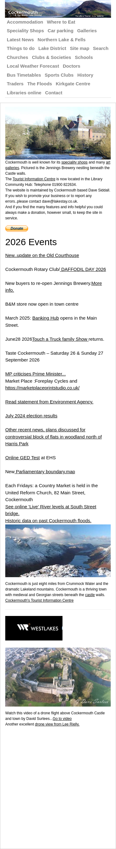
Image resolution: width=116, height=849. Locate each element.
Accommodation (25, 22)
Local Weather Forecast (33, 66)
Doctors (71, 66)
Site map (79, 48)
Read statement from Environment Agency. (49, 401)
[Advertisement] (58, 785)
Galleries (87, 30)
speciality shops (74, 162)
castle (90, 595)
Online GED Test (22, 457)
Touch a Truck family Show (60, 339)
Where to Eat (61, 22)
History (85, 75)
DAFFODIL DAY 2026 (83, 269)
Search (101, 48)
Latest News (20, 39)
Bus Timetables (24, 75)
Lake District (52, 48)
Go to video (62, 718)
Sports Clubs (59, 75)
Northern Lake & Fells (62, 39)
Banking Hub (45, 318)
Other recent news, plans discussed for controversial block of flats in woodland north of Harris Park (53, 436)
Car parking (60, 30)
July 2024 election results (31, 415)
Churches (17, 57)
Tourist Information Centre (34, 179)
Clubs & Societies (51, 57)
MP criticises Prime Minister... (35, 373)
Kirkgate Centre (73, 83)
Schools (84, 57)
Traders (15, 83)
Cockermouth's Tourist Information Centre (39, 600)
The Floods (39, 83)
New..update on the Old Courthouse (42, 255)
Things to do (21, 48)
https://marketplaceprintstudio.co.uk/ (42, 387)
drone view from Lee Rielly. (57, 724)
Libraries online (24, 92)
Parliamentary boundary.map (45, 471)
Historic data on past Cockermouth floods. (48, 520)
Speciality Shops (25, 30)
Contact (53, 92)
